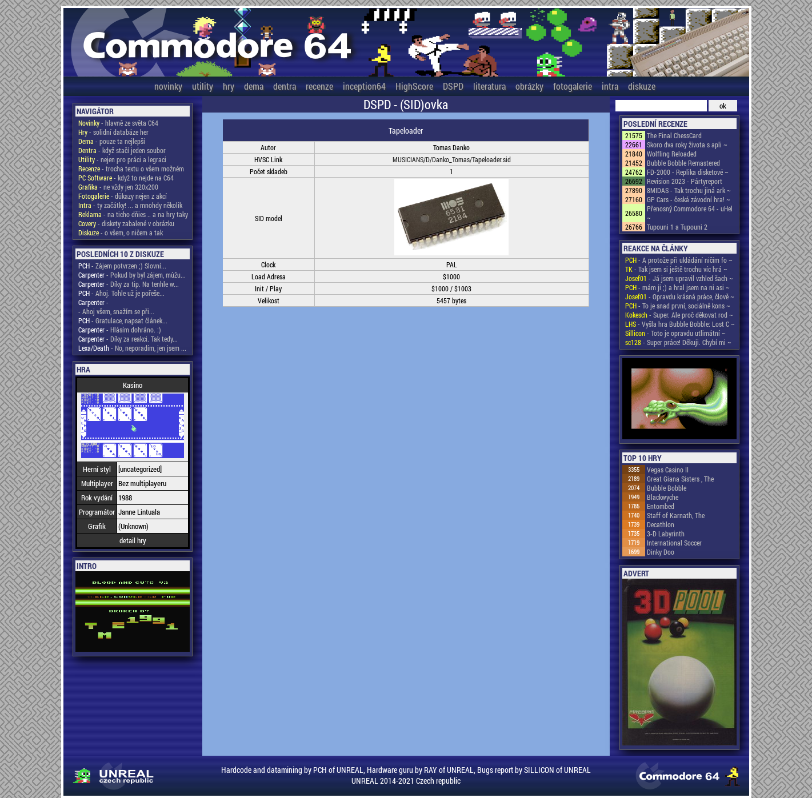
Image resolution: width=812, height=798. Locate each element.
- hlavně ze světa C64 (118, 122)
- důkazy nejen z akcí (122, 195)
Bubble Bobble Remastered (683, 162)
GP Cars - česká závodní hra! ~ (688, 199)
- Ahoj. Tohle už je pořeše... (121, 293)
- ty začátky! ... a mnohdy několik (130, 205)
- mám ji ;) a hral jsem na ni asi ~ (677, 287)
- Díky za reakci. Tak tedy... (128, 338)
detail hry (132, 540)
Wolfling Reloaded (672, 153)
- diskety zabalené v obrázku (126, 223)
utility (202, 86)
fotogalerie (572, 86)
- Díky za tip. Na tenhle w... (128, 283)
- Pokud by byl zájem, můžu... (132, 274)
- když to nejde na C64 (126, 177)
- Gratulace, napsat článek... (122, 320)
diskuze (641, 86)
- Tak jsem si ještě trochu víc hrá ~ (676, 269)
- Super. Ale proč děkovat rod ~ (679, 314)
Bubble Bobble (666, 487)
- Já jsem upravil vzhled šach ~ (679, 278)
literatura (489, 86)
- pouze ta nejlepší (111, 141)
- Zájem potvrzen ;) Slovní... (122, 265)
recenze (319, 86)
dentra (284, 86)
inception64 (364, 86)
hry (228, 86)
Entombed (660, 506)
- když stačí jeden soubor (122, 150)
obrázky (529, 86)
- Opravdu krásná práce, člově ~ (679, 296)
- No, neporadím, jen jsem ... (132, 347)
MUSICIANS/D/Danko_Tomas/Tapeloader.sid (452, 159)
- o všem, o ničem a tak (120, 232)
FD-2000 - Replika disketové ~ (688, 172)
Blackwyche (662, 497)
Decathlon (660, 524)
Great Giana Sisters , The (680, 478)
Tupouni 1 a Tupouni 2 (677, 226)
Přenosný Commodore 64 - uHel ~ (690, 213)
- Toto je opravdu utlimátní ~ (675, 333)
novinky (168, 86)
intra (610, 86)
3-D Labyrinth (666, 533)
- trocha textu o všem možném (131, 168)
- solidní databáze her (113, 132)
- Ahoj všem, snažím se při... (116, 311)
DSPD (453, 86)
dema (253, 86)
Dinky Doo (660, 551)
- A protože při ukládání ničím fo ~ (679, 259)
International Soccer (674, 542)
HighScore (414, 86)
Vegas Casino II (668, 469)
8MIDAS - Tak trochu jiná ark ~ (689, 190)
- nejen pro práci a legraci (122, 159)
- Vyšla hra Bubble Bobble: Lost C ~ (680, 323)
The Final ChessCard (674, 135)
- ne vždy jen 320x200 (118, 186)
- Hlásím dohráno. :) (119, 329)
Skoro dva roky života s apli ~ (687, 144)
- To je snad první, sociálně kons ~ (677, 305)
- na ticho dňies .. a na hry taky (133, 214)
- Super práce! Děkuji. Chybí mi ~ (678, 342)
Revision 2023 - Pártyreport (684, 181)
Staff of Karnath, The (676, 515)
